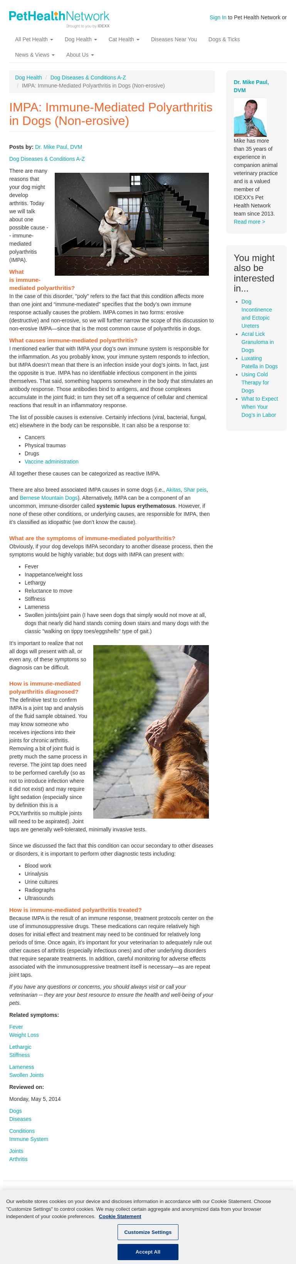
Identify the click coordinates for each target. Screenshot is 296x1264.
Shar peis (195, 490)
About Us (80, 55)
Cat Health (124, 39)
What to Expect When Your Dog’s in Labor (260, 407)
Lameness (21, 1067)
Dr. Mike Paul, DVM (58, 147)
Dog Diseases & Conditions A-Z (88, 77)
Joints (16, 1151)
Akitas (173, 490)
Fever (16, 1027)
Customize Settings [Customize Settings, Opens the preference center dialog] (148, 1237)
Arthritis (18, 1159)
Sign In (218, 17)
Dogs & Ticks (224, 39)
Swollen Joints (26, 1075)
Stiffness (19, 1055)
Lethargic (20, 1047)
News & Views (35, 55)
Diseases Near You (174, 39)
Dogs (15, 1111)
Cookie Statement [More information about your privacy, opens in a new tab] (120, 1222)
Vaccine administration (52, 461)
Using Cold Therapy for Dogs (255, 382)
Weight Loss (24, 1035)
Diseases (20, 1119)
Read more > (249, 222)
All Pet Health (34, 39)
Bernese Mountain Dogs (48, 498)
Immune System (28, 1139)
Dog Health (81, 39)
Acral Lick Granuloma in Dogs (258, 342)
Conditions (22, 1131)
